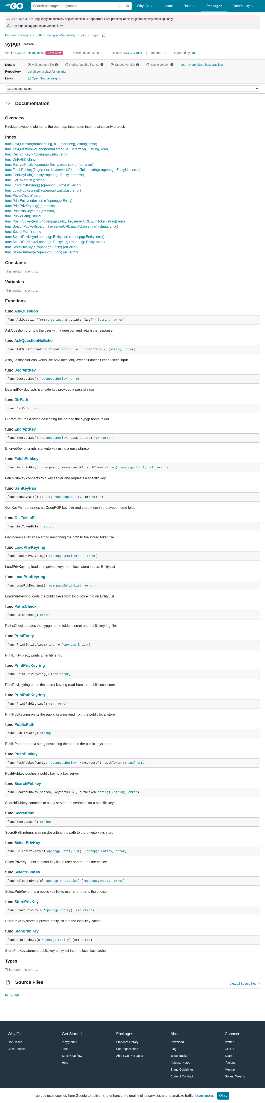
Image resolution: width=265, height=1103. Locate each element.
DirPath (21, 400)
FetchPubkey (26, 459)
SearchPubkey (27, 784)
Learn (168, 6)
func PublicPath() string (23, 216)
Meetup (230, 1069)
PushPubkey (26, 754)
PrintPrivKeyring (29, 665)
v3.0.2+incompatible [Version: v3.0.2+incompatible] (24, 53)
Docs (189, 6)
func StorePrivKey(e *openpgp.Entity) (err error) (41, 247)
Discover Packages (18, 35)
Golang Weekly (235, 1076)
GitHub (229, 1049)
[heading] (18, 6)
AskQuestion (26, 311)
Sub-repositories (127, 1049)
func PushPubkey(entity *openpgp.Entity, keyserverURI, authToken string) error (65, 221)
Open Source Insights (44, 78)
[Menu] (132, 88)
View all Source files (243, 983)
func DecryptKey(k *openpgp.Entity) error (36, 154)
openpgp (48, 379)
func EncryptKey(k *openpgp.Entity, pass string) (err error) (49, 164)
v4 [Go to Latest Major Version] (62, 25)
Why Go (145, 6)
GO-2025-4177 (22, 19)
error (118, 319)
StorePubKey (26, 931)
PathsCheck (25, 606)
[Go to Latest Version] (54, 53)
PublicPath (24, 724)
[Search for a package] (77, 6)
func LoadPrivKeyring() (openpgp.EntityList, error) (43, 185)
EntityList (145, 467)
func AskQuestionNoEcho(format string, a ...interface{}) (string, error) (57, 149)
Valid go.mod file (43, 64)
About (176, 1034)
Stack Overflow (72, 1055)
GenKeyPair (25, 488)
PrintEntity (24, 636)
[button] (29, 64)
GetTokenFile (26, 518)
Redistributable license (84, 64)
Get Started (72, 1034)
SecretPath (24, 813)
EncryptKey (25, 429)
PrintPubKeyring (29, 695)
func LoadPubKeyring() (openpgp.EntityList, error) (43, 190)
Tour (65, 1049)
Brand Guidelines (182, 1069)
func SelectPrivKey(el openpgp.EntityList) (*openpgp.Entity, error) (54, 237)
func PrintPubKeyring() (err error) (30, 211)
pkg (83, 35)
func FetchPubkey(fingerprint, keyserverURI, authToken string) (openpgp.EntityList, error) (73, 170)
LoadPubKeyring (29, 577)
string (56, 319)
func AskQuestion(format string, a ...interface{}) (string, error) (51, 144)
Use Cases (15, 1042)
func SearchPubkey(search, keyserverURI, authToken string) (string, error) (61, 226)
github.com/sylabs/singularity (56, 35)
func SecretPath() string (23, 231)
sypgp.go (12, 994)
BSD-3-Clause (132, 53)
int (51, 644)
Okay (223, 1095)
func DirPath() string (20, 159)
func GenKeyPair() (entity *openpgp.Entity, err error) (44, 175)
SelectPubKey (27, 872)
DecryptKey (25, 370)
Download (177, 1042)
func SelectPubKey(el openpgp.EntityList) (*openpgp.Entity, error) (55, 242)
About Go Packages (129, 1055)
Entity (61, 379)
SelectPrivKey (27, 843)
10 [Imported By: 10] (184, 53)
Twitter (229, 1042)
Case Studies (17, 1049)
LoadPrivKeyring (29, 547)
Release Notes (180, 1062)
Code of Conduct (182, 1076)
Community (244, 6)
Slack (228, 1055)
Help (65, 1062)
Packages (214, 6)
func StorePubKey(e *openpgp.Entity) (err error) (41, 252)
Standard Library (127, 1042)
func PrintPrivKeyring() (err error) (30, 206)
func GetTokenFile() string (24, 180)
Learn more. (204, 1095)
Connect (232, 1034)
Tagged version (125, 64)
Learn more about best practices (202, 64)
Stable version (160, 64)
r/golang (230, 1062)
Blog (174, 1049)
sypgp (96, 35)
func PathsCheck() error (23, 195)
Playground (69, 1042)
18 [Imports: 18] (158, 53)
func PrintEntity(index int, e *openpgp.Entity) (38, 201)
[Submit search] (128, 6)
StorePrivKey (26, 902)
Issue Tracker (180, 1055)
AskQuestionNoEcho (33, 340)
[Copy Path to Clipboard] (104, 35)
